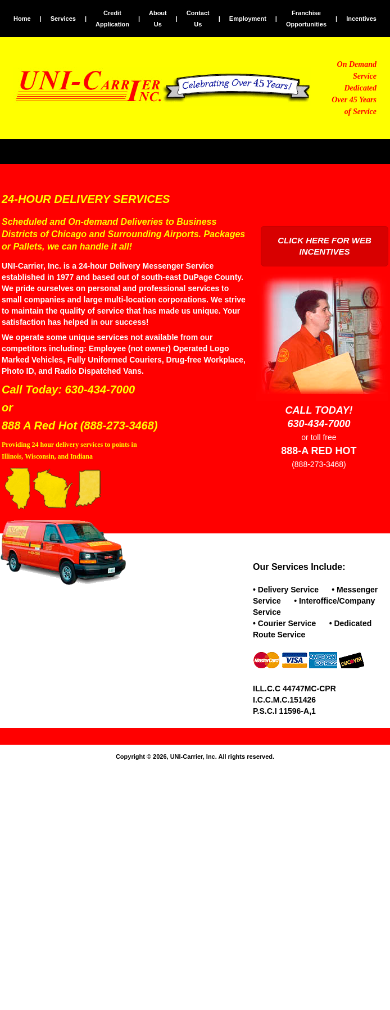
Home (22, 18)
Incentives (361, 18)
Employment (247, 18)
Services (63, 18)
